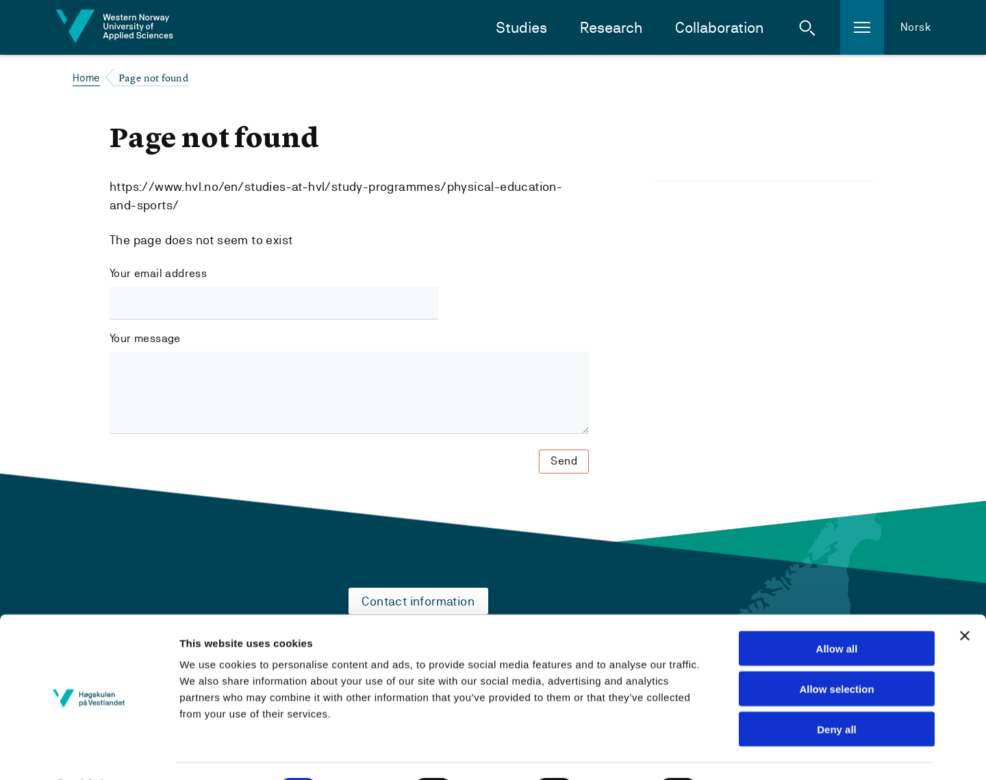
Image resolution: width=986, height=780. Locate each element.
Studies (521, 27)
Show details (755, 753)
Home (86, 77)
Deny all (837, 693)
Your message (145, 338)
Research (611, 27)
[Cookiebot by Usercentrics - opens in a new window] (89, 753)
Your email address (158, 273)
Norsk (915, 27)
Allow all (837, 612)
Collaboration (719, 27)
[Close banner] (965, 599)
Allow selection (836, 652)
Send (564, 460)
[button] (807, 27)
